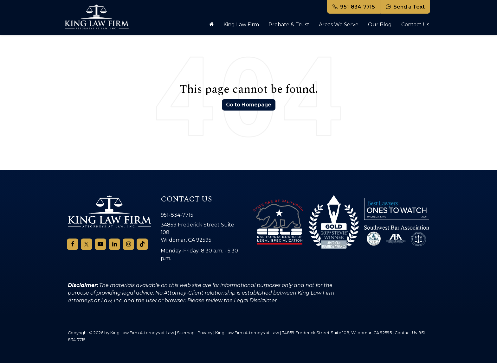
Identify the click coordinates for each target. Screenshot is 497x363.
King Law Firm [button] (241, 25)
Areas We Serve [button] (338, 25)
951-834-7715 (353, 7)
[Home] (211, 25)
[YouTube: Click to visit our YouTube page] (100, 244)
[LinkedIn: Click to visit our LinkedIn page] (114, 244)
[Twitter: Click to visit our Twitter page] (86, 244)
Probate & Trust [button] (288, 25)
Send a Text (405, 7)
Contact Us (415, 25)
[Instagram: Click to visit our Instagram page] (128, 244)
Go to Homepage (248, 105)
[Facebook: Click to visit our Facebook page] (72, 244)
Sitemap (186, 332)
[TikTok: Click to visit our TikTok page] (142, 244)
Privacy (204, 332)
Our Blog (380, 25)
